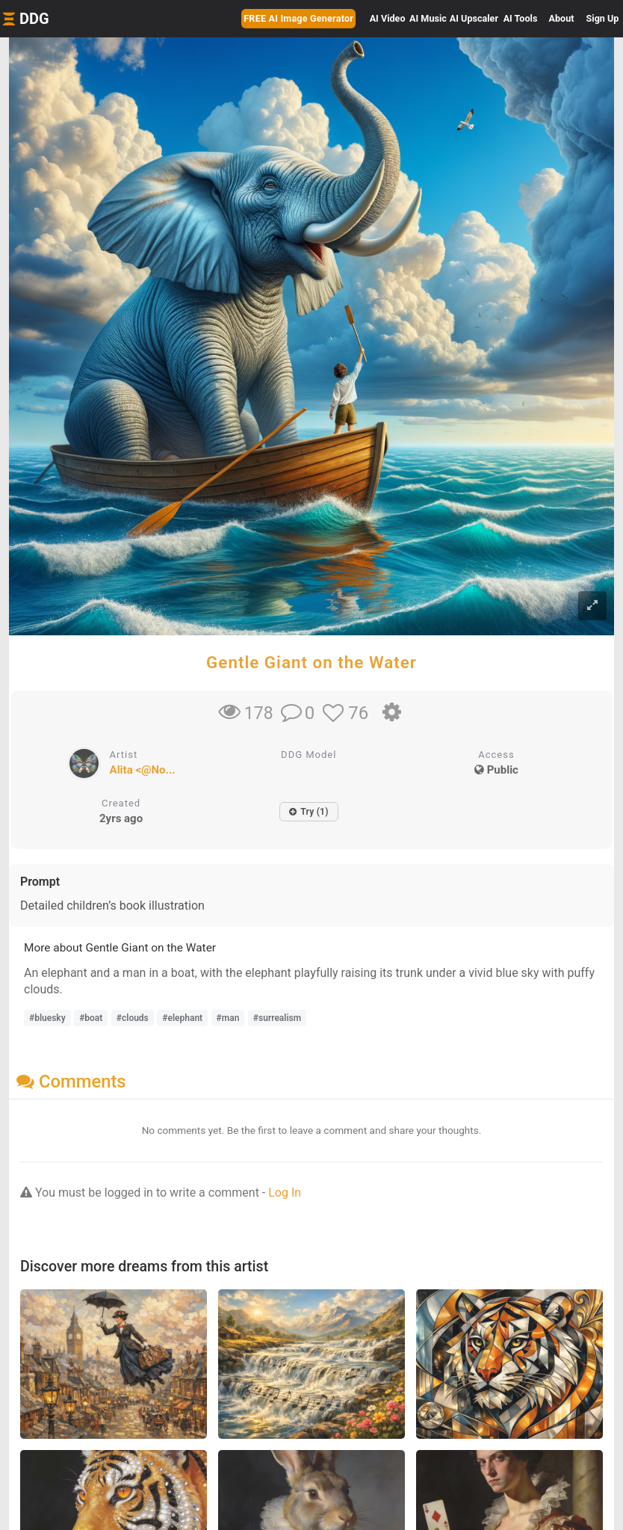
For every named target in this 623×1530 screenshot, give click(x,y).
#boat (90, 1018)
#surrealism (277, 1018)
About (561, 18)
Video (388, 18)
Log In (284, 1192)
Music (428, 18)
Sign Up (602, 18)
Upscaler (474, 18)
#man (228, 1018)
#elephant (182, 1018)
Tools (520, 18)
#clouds (133, 1018)
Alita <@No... (143, 770)
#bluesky (47, 1018)
